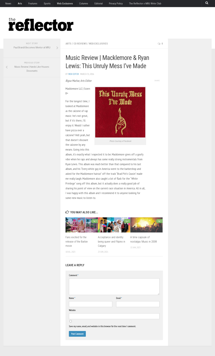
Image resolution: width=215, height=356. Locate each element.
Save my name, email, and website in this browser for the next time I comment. (102, 326)
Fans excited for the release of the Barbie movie (77, 241)
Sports (42, 4)
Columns (77, 4)
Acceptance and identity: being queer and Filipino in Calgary (112, 241)
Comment (73, 275)
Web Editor (73, 74)
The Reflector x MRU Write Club (136, 4)
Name (72, 298)
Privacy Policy (107, 4)
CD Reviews (81, 43)
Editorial (91, 4)
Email (119, 298)
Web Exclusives (59, 4)
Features (29, 4)
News (8, 4)
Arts (17, 4)
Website (72, 310)
